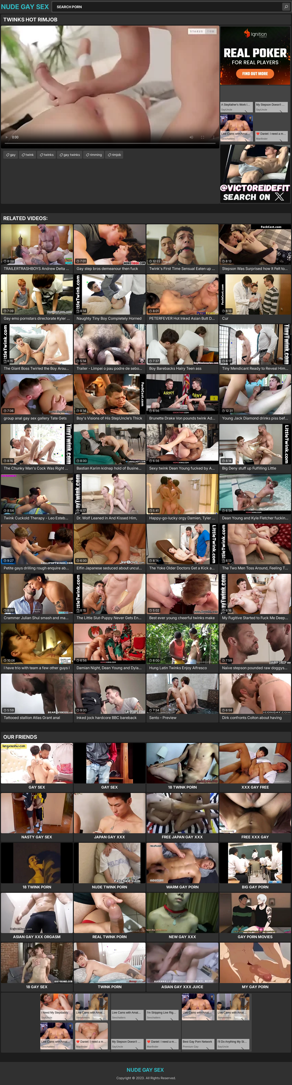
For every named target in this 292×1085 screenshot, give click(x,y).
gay (13, 155)
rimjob (116, 155)
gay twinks (72, 155)
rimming (96, 155)
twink (30, 155)
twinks (49, 155)
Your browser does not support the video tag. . (110, 87)
